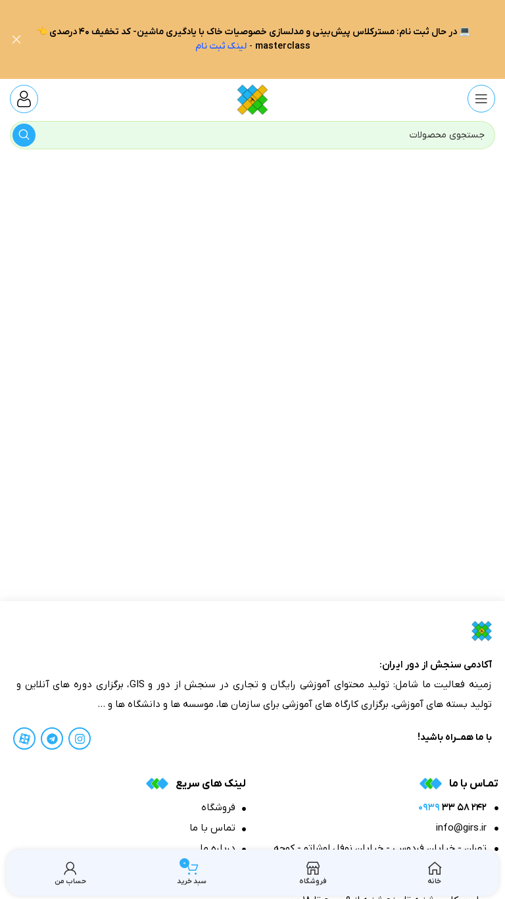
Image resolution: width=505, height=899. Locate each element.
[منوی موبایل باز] (481, 98)
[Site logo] (252, 97)
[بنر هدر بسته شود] (16, 39)
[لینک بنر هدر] (272, 39)
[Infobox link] (24, 98)
